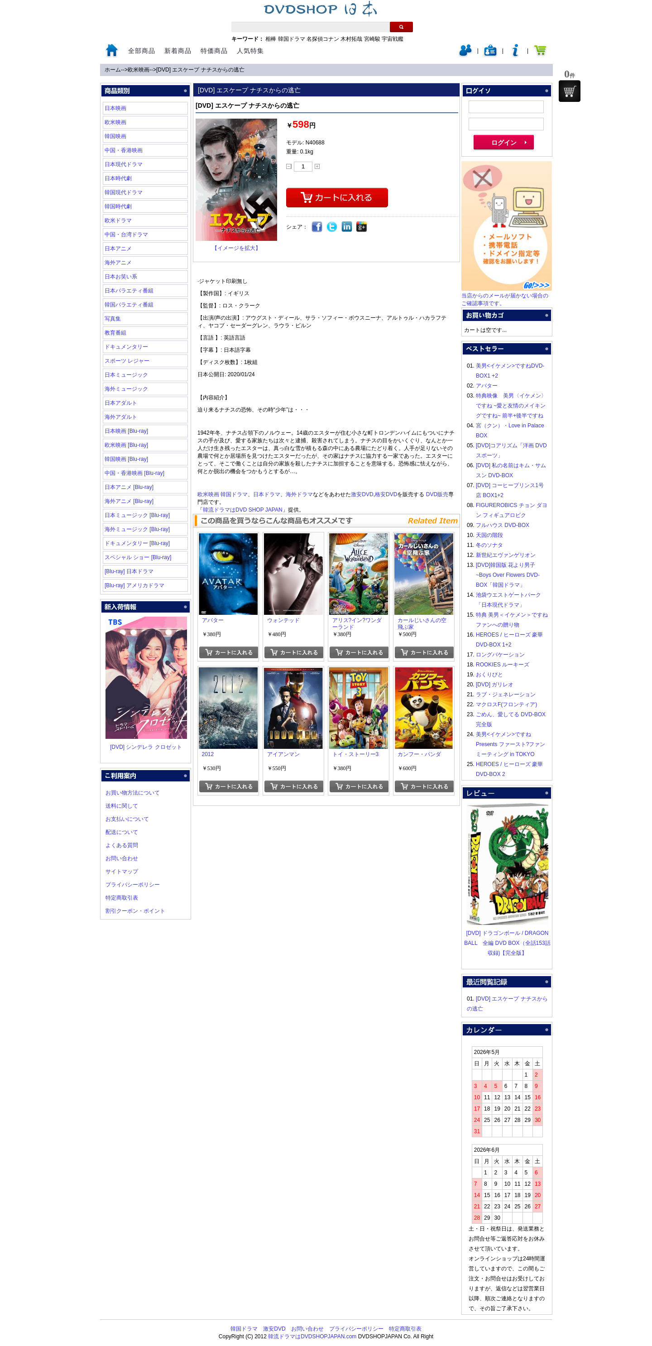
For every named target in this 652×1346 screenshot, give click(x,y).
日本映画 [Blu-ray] (126, 431)
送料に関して (121, 806)
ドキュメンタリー (126, 347)
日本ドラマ (266, 494)
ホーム (113, 70)
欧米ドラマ (118, 220)
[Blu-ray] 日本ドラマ (129, 571)
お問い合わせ (121, 858)
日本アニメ (118, 248)
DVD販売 (437, 494)
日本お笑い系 (121, 276)
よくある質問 (121, 845)
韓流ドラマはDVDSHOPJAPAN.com (312, 1336)
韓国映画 (115, 136)
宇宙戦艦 (392, 39)
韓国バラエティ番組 (129, 305)
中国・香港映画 (124, 150)
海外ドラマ (299, 494)
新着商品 (178, 50)
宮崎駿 (372, 39)
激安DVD (362, 494)
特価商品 (214, 50)
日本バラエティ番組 (129, 290)
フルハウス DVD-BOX (502, 525)
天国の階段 (489, 535)
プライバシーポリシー (132, 884)
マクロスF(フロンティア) (506, 704)
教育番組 (115, 333)
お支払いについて (127, 819)
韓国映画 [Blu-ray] (126, 459)
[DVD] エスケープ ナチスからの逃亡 (200, 70)
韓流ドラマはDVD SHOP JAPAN (243, 510)
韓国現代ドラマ (124, 192)
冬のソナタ (489, 545)
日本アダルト (121, 403)
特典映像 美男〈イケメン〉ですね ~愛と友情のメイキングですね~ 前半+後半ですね (511, 406)
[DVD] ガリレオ (494, 684)
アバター (487, 386)
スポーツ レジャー (127, 361)
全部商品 (141, 50)
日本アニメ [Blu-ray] (129, 487)
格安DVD (386, 494)
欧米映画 (138, 70)
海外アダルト (121, 417)
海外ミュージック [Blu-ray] (137, 529)
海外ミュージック (126, 389)
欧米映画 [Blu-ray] (126, 445)
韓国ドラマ (291, 39)
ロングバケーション (500, 654)
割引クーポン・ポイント (135, 911)
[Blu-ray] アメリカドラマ (134, 585)
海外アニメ (118, 262)
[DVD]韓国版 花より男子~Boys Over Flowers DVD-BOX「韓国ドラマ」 (508, 575)
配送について (121, 832)
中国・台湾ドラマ (126, 234)
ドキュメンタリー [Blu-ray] (137, 543)
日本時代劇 (118, 178)
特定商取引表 (121, 898)
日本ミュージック (126, 375)
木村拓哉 (351, 39)
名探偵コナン (323, 39)
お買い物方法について (132, 793)
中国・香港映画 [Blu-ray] (134, 473)
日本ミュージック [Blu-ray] (137, 515)
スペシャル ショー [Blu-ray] (138, 557)
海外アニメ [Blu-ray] (129, 501)
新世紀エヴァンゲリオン (506, 555)
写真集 (113, 319)
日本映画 (115, 108)
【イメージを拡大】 (236, 248)
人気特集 (250, 50)
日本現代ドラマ (124, 164)
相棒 (270, 39)
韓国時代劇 (118, 206)
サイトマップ (121, 871)
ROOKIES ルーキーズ (502, 664)
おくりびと (489, 674)
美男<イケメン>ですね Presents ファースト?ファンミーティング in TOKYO (510, 744)
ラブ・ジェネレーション (506, 694)
